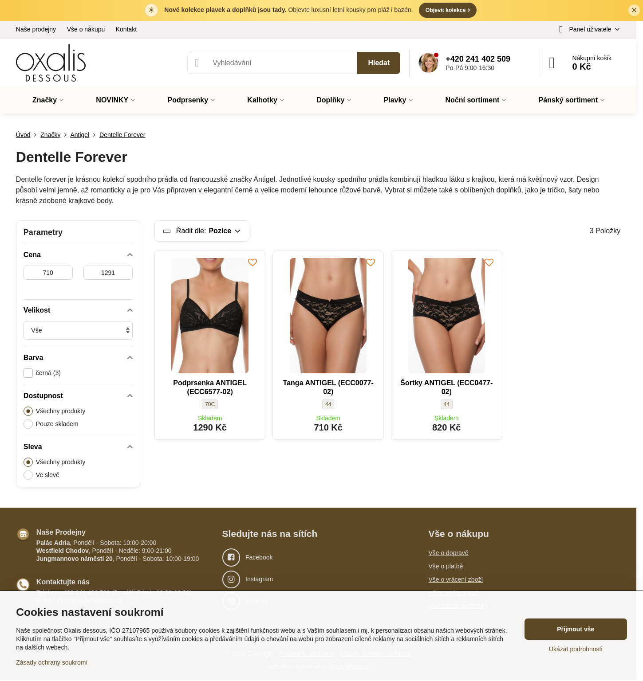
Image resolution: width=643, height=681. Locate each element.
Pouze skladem (51, 424)
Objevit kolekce (447, 10)
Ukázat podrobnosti (576, 649)
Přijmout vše (575, 629)
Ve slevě (41, 475)
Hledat (379, 63)
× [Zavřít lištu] (634, 10)
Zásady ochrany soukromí (51, 662)
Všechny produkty (54, 411)
